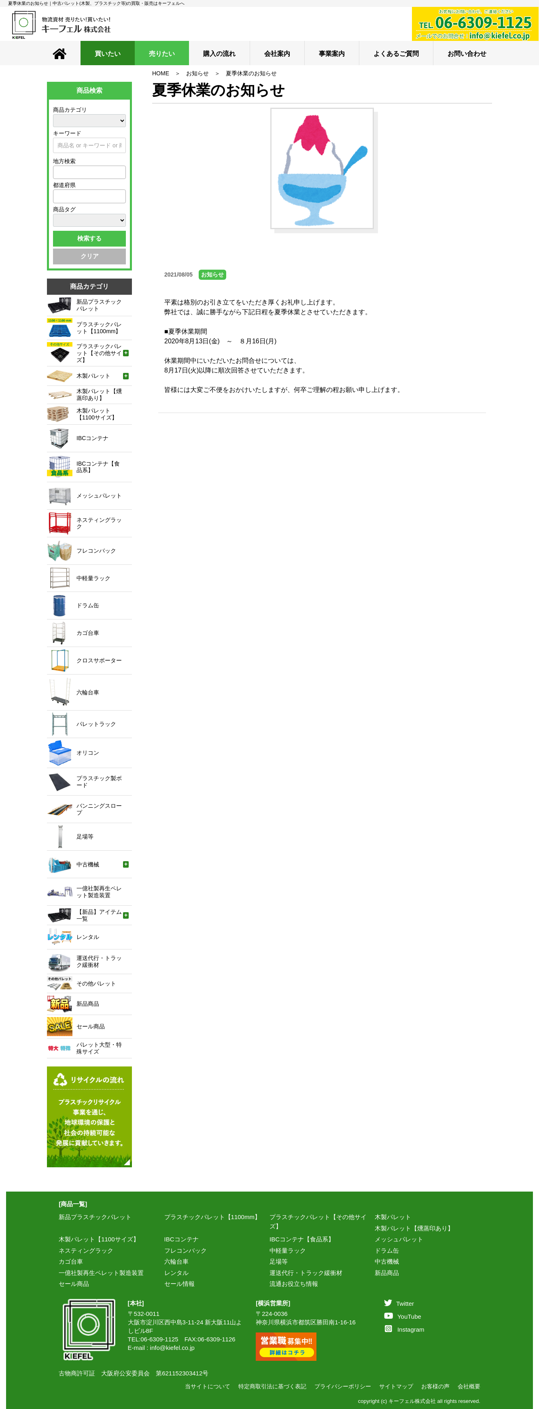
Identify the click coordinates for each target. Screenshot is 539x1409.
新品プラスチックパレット (95, 1216)
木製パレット (393, 1216)
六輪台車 (176, 1261)
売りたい (162, 53)
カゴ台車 (71, 1261)
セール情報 (179, 1283)
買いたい (108, 53)
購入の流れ (219, 53)
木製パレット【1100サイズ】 (99, 1239)
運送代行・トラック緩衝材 (306, 1272)
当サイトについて (207, 1386)
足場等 (279, 1261)
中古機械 (387, 1261)
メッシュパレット (399, 1239)
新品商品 (387, 1272)
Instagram (404, 1329)
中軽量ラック (288, 1250)
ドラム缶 (387, 1250)
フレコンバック (185, 1250)
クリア (90, 256)
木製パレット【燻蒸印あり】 (414, 1228)
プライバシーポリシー (342, 1386)
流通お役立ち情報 (294, 1283)
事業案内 (332, 53)
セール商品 (74, 1283)
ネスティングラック (86, 1250)
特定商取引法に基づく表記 (272, 1386)
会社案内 (277, 53)
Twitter (399, 1303)
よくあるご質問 (396, 53)
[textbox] (57, 172)
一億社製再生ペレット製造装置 (101, 1272)
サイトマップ (396, 1386)
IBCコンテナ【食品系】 (302, 1239)
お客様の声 (435, 1386)
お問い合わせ (467, 53)
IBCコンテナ (181, 1239)
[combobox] (89, 172)
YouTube (402, 1316)
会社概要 (469, 1386)
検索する (89, 238)
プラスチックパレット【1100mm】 (212, 1216)
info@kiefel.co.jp (172, 1347)
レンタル (176, 1272)
